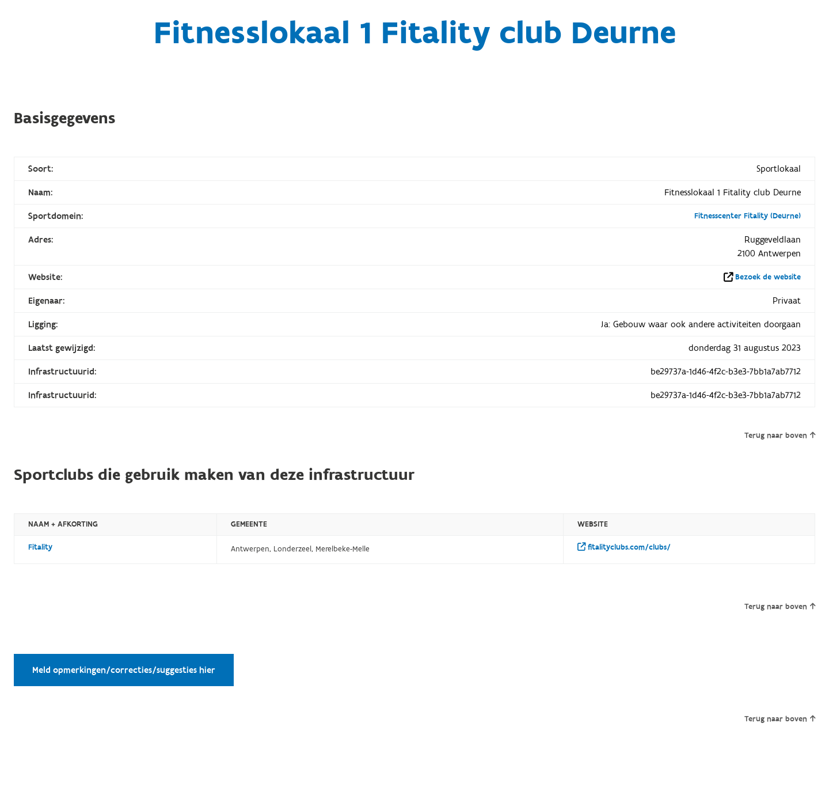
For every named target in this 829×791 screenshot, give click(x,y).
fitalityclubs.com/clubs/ (624, 547)
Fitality (40, 547)
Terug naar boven (779, 435)
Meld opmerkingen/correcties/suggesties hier (123, 670)
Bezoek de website (768, 277)
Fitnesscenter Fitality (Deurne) (747, 216)
